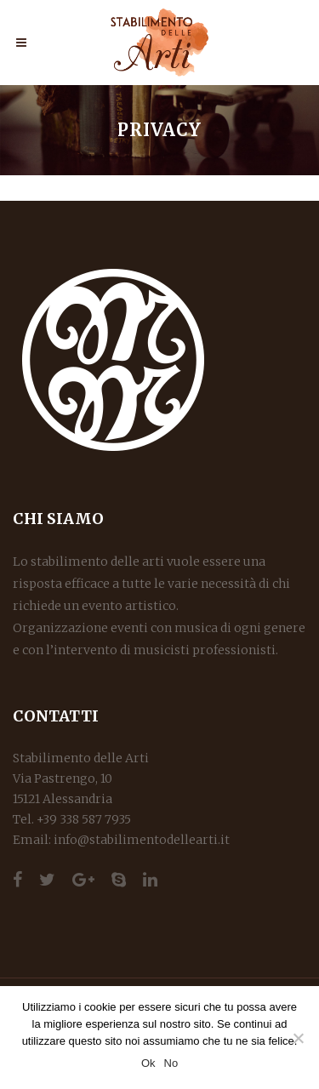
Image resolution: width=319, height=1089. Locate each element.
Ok (148, 1063)
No (171, 1063)
